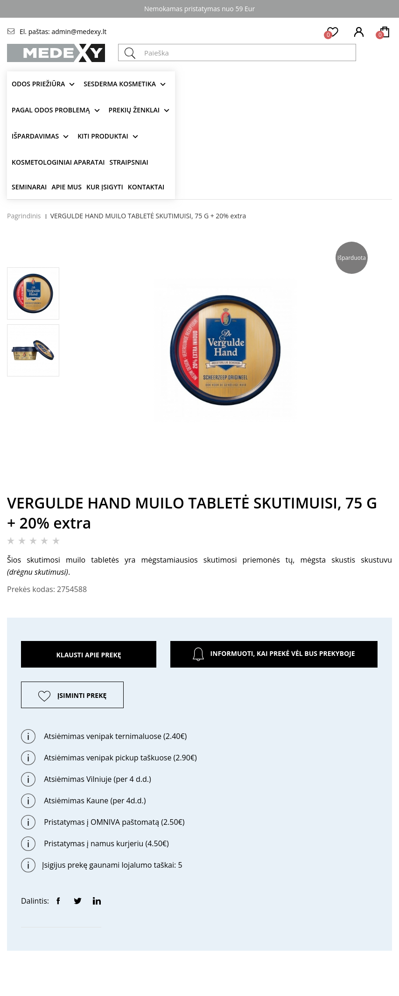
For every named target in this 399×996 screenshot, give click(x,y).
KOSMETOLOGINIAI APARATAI (58, 162)
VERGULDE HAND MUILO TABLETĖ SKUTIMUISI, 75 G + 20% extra (148, 215)
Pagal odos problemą (51, 109)
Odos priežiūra (38, 83)
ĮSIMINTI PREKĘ (82, 695)
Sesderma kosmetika (120, 83)
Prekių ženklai (134, 109)
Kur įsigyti (104, 186)
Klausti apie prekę (88, 654)
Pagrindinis (24, 215)
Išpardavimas (35, 136)
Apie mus (66, 186)
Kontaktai (146, 186)
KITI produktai (102, 136)
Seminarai (29, 186)
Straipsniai (129, 162)
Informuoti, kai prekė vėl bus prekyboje (274, 654)
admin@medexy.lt (78, 31)
